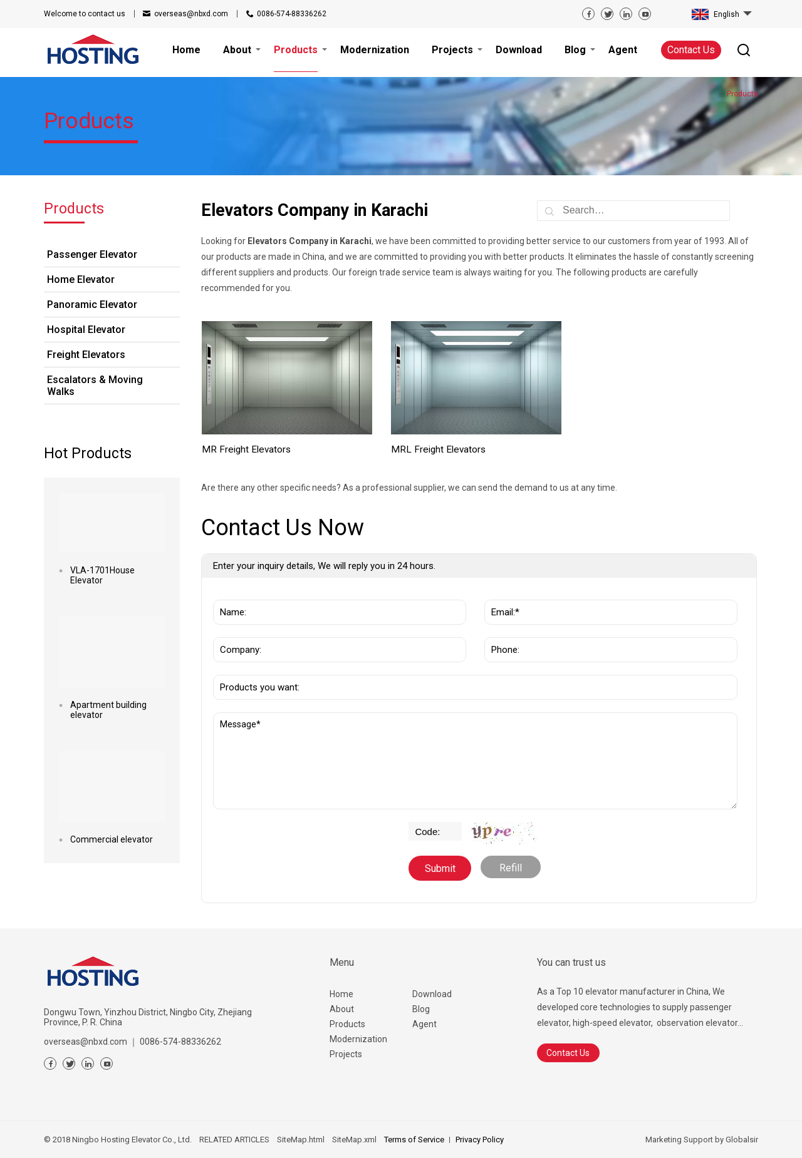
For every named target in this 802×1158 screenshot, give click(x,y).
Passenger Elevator (92, 254)
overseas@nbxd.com (191, 13)
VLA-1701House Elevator (102, 575)
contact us (84, 13)
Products (347, 1024)
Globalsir (742, 1139)
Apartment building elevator (108, 710)
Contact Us (691, 50)
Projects (346, 1054)
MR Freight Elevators (246, 449)
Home (341, 994)
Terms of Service (414, 1139)
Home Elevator (81, 279)
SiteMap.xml (354, 1139)
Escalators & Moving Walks (95, 385)
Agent (424, 1024)
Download (432, 994)
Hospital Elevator (86, 330)
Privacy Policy (480, 1139)
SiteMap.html (301, 1139)
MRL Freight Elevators (438, 449)
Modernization (358, 1039)
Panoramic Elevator (92, 304)
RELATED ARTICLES (234, 1139)
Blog (421, 1009)
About (342, 1009)
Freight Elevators (86, 355)
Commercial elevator (111, 839)
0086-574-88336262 (291, 13)
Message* (475, 760)
